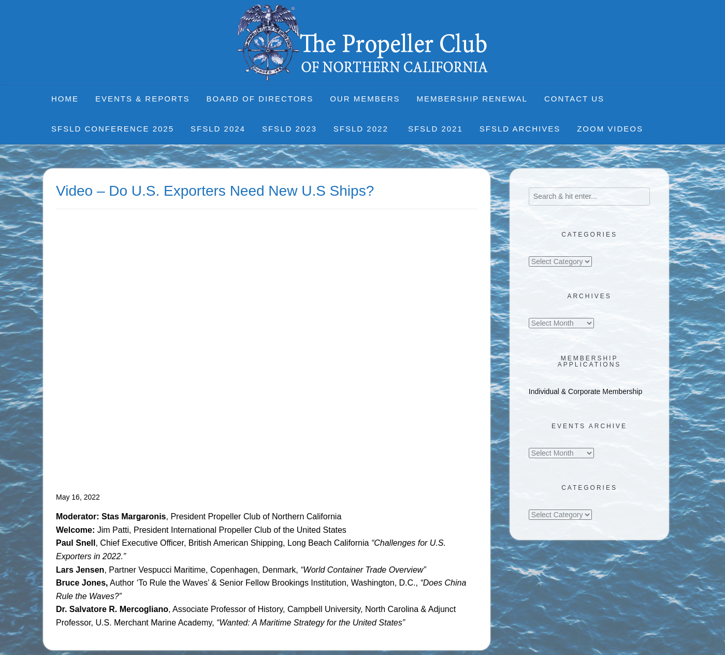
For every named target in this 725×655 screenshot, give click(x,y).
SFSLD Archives (520, 128)
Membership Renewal (472, 98)
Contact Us (574, 98)
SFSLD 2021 (435, 128)
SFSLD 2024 (218, 128)
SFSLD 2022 (363, 128)
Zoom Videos (610, 128)
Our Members (365, 98)
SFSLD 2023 (289, 128)
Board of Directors (260, 98)
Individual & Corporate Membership (585, 391)
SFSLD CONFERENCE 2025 (112, 128)
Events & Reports (142, 98)
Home (65, 98)
